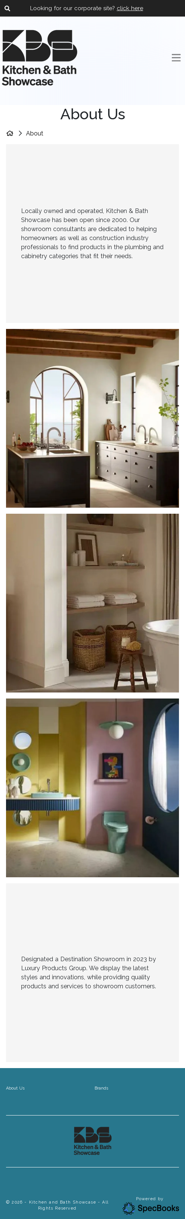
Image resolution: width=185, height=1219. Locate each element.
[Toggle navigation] (176, 57)
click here (130, 8)
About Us (15, 1088)
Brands (101, 1088)
